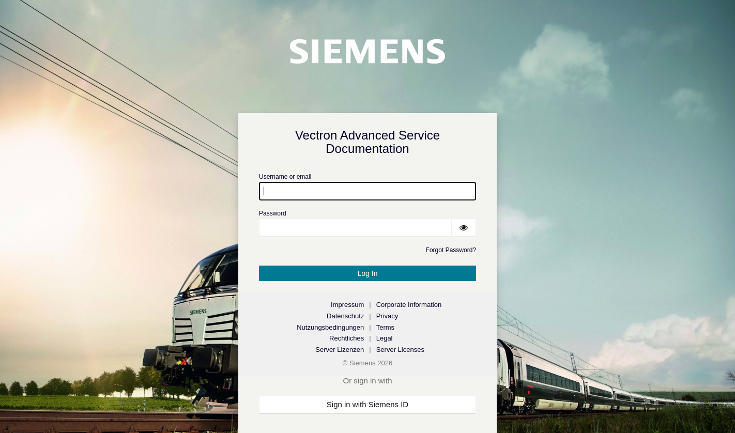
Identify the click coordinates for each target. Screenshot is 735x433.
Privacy (387, 316)
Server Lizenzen (339, 349)
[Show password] (463, 228)
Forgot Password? (451, 250)
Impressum (347, 304)
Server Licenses (400, 349)
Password (272, 213)
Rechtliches (346, 338)
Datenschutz (345, 316)
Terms (385, 327)
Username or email (285, 176)
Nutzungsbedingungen (330, 327)
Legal (384, 338)
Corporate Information (408, 304)
